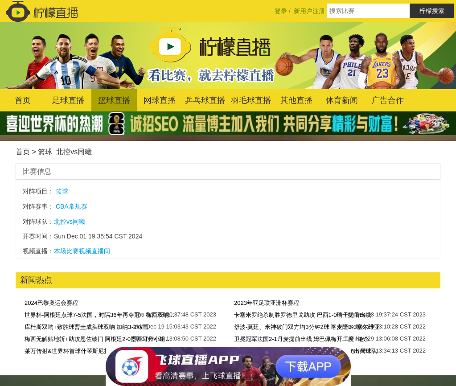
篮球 (45, 152)
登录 (281, 11)
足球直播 (68, 100)
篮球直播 (114, 100)
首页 (23, 100)
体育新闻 (342, 100)
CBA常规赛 (71, 206)
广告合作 (388, 100)
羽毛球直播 (251, 100)
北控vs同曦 (74, 152)
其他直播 (296, 100)
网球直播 (160, 100)
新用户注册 (309, 11)
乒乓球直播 (205, 100)
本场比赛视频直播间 (82, 251)
